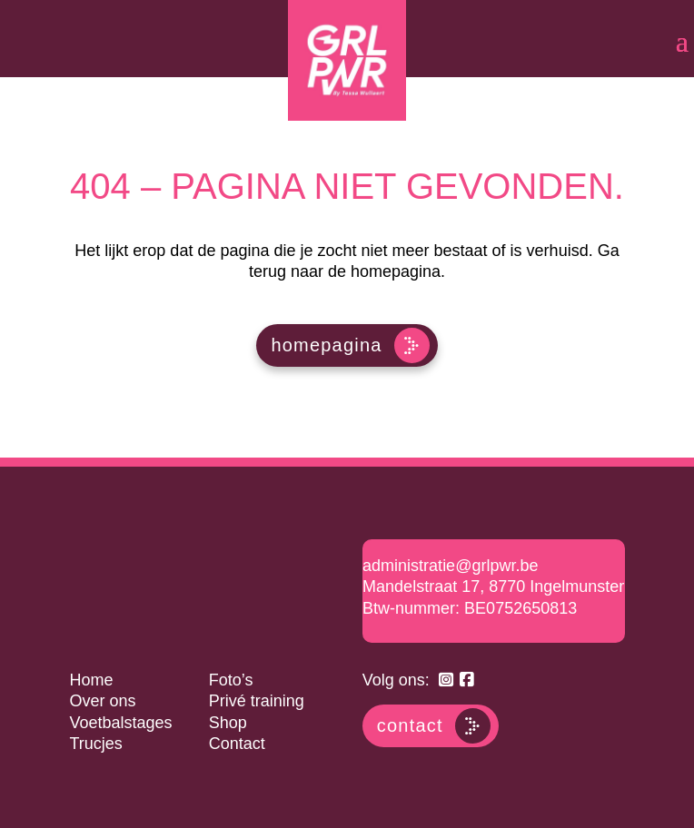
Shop (228, 723)
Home (91, 680)
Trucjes (95, 743)
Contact (237, 743)
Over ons (102, 701)
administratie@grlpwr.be (450, 566)
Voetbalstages (120, 723)
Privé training (256, 701)
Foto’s (231, 680)
